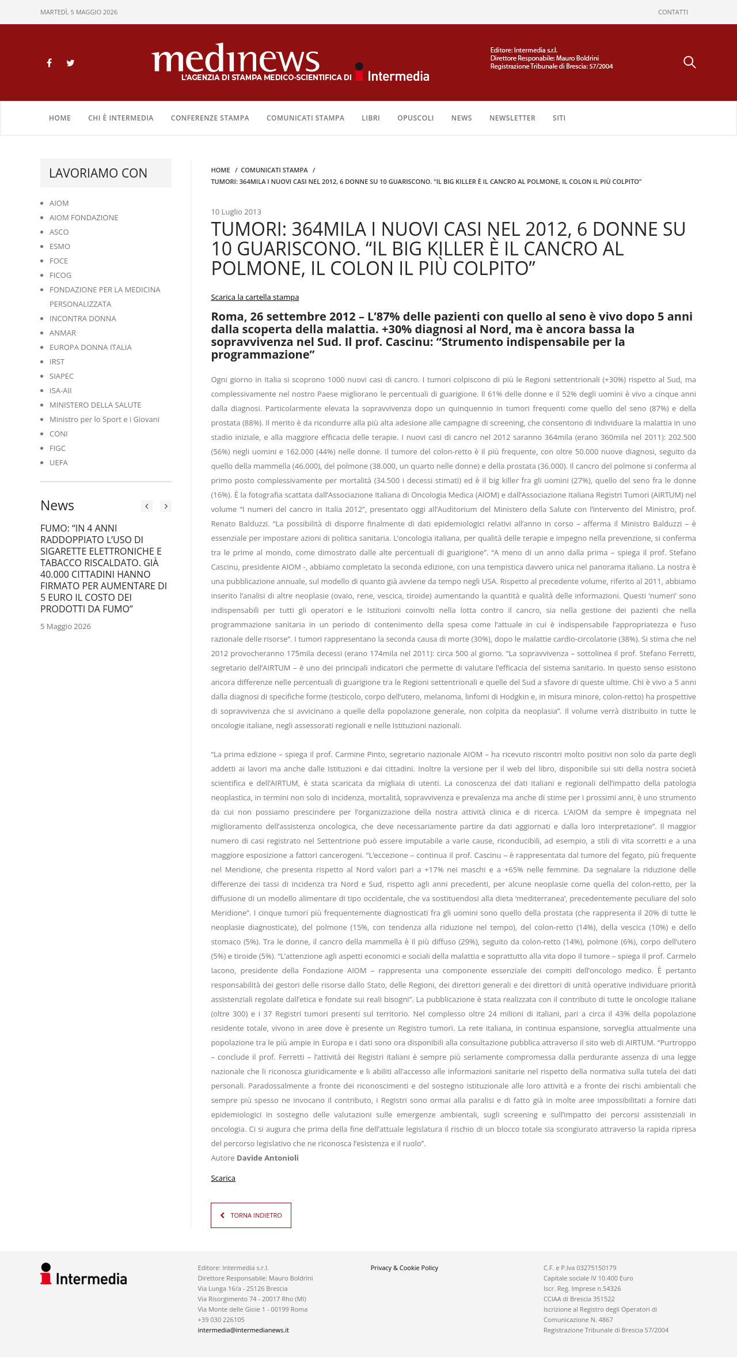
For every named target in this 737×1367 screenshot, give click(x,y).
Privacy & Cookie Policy (404, 1265)
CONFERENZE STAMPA (210, 116)
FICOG (60, 273)
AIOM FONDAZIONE (84, 215)
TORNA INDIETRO (256, 1213)
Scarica (223, 1176)
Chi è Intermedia (121, 116)
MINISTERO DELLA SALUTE (96, 403)
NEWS (461, 116)
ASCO (59, 230)
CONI (59, 432)
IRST (57, 360)
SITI (559, 116)
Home (60, 116)
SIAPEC (62, 374)
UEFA (59, 460)
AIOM (59, 201)
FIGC (58, 446)
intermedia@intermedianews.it (243, 1328)
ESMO (60, 244)
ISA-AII (61, 388)
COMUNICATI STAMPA (305, 116)
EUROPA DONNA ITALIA (91, 345)
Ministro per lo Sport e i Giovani (104, 417)
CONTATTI (673, 11)
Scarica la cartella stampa (255, 295)
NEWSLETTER (512, 116)
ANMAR (63, 331)
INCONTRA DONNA (83, 316)
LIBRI (371, 116)
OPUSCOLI (415, 116)
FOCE (59, 259)
